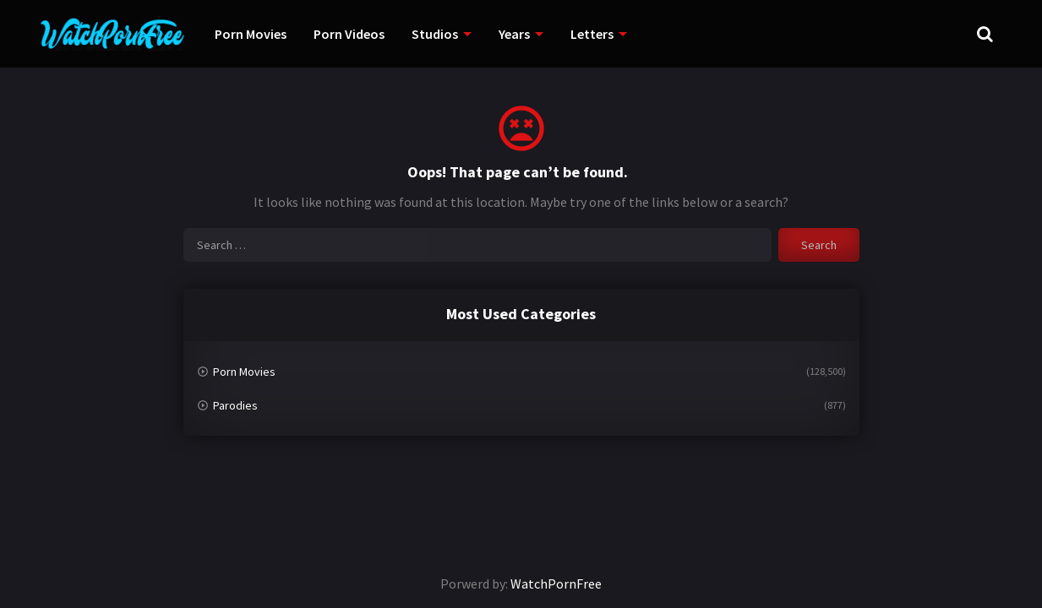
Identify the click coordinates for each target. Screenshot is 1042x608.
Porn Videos (349, 33)
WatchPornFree (556, 583)
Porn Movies (250, 33)
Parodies (235, 405)
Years (514, 33)
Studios (435, 33)
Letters (592, 33)
